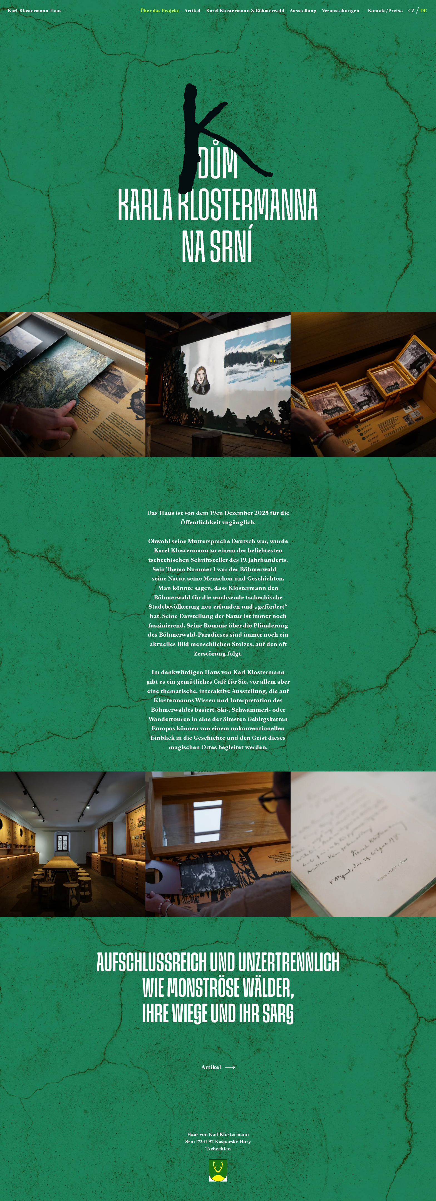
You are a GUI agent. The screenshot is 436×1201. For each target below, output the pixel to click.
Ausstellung (303, 11)
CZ (411, 11)
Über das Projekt (159, 11)
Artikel (192, 11)
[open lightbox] (72, 384)
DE (423, 11)
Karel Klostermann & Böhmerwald (245, 11)
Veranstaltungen (341, 11)
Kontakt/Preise (385, 11)
